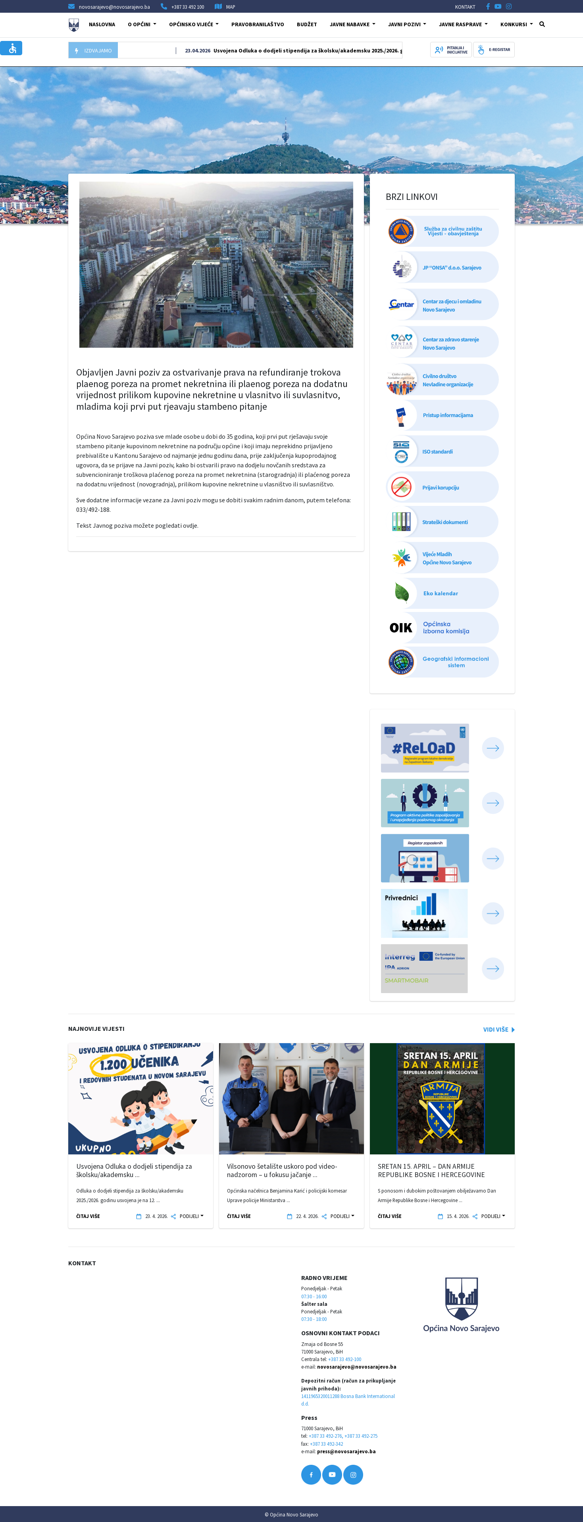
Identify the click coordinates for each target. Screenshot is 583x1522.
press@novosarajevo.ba (346, 1451)
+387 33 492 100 (187, 7)
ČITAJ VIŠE (88, 1216)
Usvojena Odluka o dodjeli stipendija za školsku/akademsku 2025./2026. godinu (330, 50)
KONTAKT (465, 7)
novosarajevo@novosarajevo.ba (356, 1366)
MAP (230, 7)
